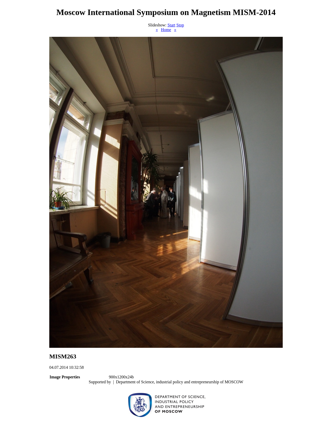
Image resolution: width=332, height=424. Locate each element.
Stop (180, 25)
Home (166, 29)
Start (171, 25)
